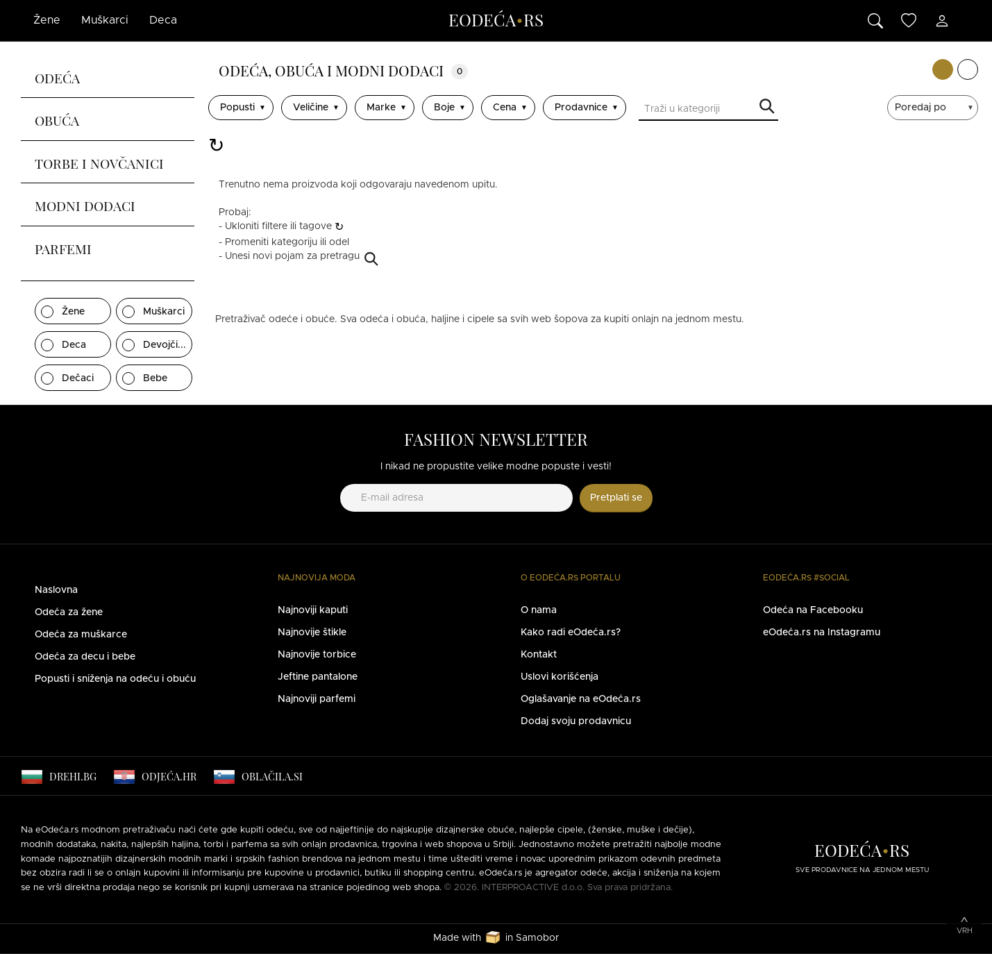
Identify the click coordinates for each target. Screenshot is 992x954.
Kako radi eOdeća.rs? (571, 632)
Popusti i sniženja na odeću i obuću (115, 679)
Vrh (965, 931)
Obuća (57, 119)
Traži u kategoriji (767, 107)
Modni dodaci (85, 204)
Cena (504, 107)
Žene (46, 20)
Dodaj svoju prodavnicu (576, 721)
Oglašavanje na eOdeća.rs (581, 699)
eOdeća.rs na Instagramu (821, 632)
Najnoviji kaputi (313, 610)
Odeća (57, 76)
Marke (381, 107)
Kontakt (539, 655)
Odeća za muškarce (81, 634)
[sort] (934, 107)
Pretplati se (616, 498)
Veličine (310, 107)
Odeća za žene (69, 612)
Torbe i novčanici (99, 162)
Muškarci (104, 20)
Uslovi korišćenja (559, 677)
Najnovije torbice (317, 655)
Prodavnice (581, 107)
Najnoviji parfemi (316, 699)
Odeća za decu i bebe (85, 657)
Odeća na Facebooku (813, 610)
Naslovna (56, 590)
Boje (444, 107)
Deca (163, 20)
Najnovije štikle (312, 632)
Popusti (237, 107)
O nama (539, 610)
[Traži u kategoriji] (708, 110)
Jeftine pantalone (318, 677)
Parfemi (63, 247)
